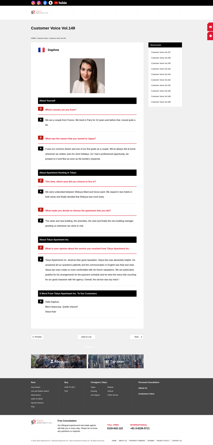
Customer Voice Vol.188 (161, 102)
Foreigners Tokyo (99, 382)
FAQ (32, 407)
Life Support (95, 395)
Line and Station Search (40, 391)
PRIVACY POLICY (163, 441)
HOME (114, 441)
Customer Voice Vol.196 (161, 58)
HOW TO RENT (37, 399)
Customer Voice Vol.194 (161, 69)
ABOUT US (123, 441)
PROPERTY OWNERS (137, 441)
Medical (110, 387)
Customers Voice (146, 394)
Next (137, 337)
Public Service (112, 395)
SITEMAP (150, 441)
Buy (66, 382)
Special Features (37, 403)
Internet (110, 391)
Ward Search (36, 395)
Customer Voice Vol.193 (161, 74)
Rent (33, 382)
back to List (86, 337)
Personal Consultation (149, 382)
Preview (38, 337)
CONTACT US (177, 441)
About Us (143, 388)
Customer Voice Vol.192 (161, 80)
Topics (93, 387)
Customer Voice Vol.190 (161, 91)
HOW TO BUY (69, 387)
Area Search (35, 387)
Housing (94, 391)
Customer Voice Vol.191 (161, 85)
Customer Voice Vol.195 (161, 63)
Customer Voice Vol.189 (161, 96)
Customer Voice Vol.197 (161, 52)
